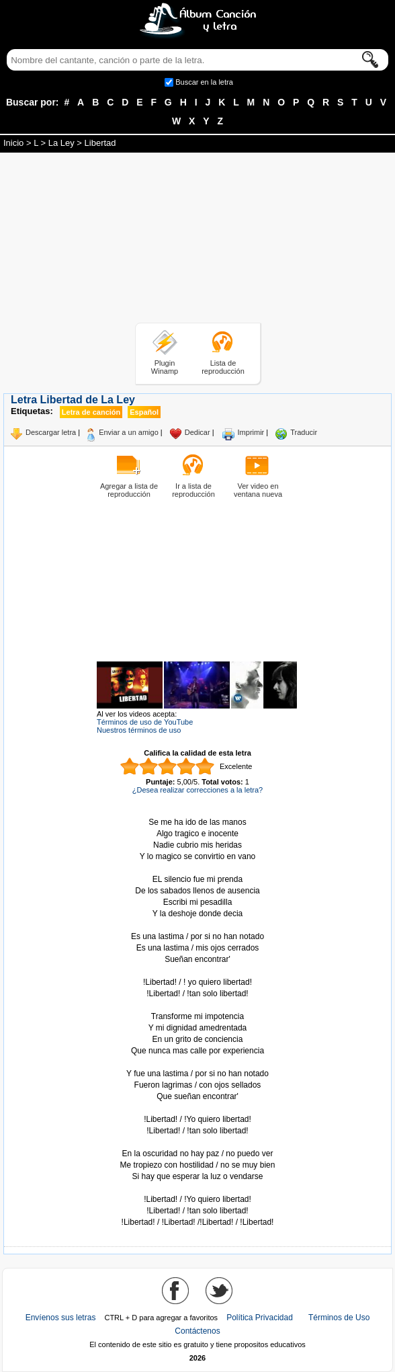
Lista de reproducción (223, 367)
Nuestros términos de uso (139, 730)
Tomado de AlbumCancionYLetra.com (197, 1188)
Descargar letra (51, 432)
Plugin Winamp (164, 367)
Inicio (13, 143)
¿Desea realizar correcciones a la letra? (197, 790)
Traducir (303, 432)
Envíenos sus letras (61, 1317)
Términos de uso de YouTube (145, 722)
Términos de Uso (338, 1317)
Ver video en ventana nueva (258, 490)
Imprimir (251, 432)
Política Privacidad (259, 1317)
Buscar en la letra (204, 82)
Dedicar (197, 432)
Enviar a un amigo (129, 432)
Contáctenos (197, 1331)
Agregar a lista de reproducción (129, 490)
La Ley (61, 143)
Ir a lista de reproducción (193, 490)
